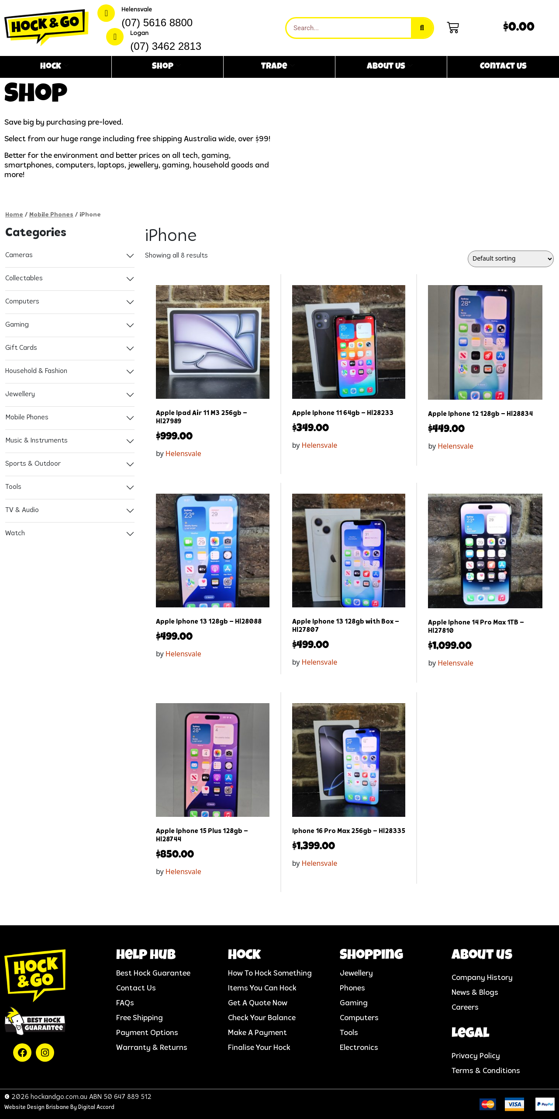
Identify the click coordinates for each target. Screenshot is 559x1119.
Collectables (24, 278)
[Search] (422, 28)
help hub (146, 956)
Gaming (17, 324)
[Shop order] (511, 259)
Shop (166, 67)
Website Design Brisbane (36, 1107)
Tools (13, 487)
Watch (15, 533)
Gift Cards (21, 348)
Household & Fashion (36, 371)
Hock (54, 67)
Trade (278, 67)
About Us (390, 67)
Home (14, 215)
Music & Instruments (36, 440)
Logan (139, 33)
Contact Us (503, 67)
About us (482, 956)
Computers (22, 301)
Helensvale (136, 10)
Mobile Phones (51, 215)
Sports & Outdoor (33, 463)
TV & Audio (22, 510)
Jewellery (20, 394)
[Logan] (114, 36)
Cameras (19, 255)
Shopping (371, 956)
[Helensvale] (106, 13)
